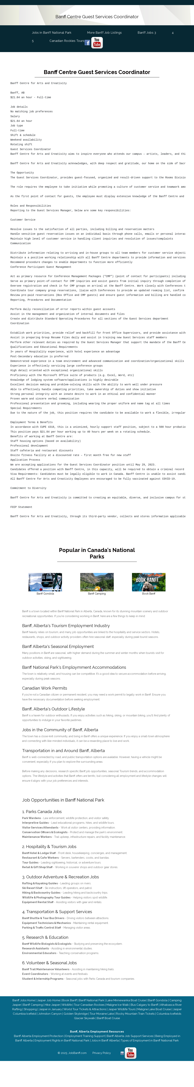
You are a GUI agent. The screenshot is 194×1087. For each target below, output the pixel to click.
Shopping (30, 1008)
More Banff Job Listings (104, 32)
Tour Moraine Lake (102, 1012)
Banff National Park (91, 999)
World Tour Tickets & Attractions (85, 1008)
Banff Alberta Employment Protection (38, 1035)
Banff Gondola (157, 999)
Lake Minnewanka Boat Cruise (126, 999)
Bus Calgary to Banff (144, 1004)
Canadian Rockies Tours (67, 40)
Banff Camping (33, 1004)
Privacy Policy (102, 1052)
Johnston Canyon (50, 1012)
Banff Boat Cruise (108, 1017)
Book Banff (69, 999)
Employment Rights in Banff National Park (62, 1039)
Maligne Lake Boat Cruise (154, 1008)
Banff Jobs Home (23, 999)
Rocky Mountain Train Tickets (135, 1012)
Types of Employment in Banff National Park (150, 1039)
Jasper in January (50, 1008)
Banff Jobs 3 (147, 32)
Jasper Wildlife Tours (121, 1008)
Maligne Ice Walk (117, 1004)
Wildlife (67, 1004)
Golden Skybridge (76, 1012)
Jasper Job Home (48, 999)
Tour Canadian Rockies (89, 1004)
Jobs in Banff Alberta (105, 1039)
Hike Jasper (52, 1004)
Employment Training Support (85, 1035)
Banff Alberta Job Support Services (130, 1035)
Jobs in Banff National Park (51, 32)
